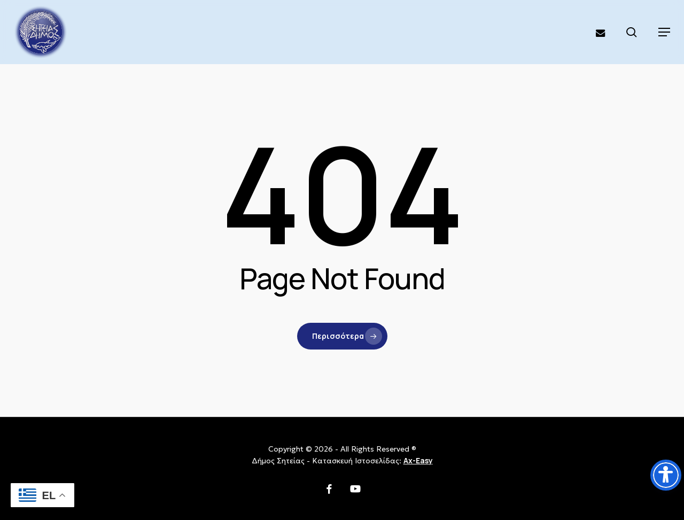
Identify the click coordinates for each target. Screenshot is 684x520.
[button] (664, 32)
